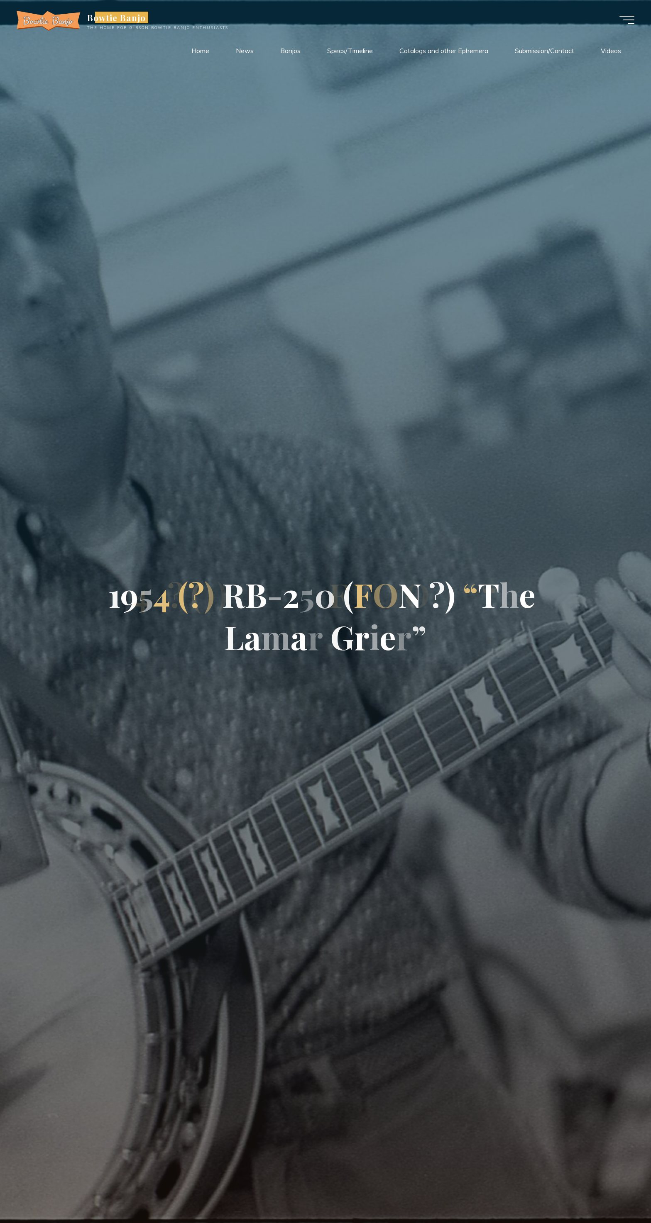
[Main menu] (626, 20)
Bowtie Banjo (116, 17)
